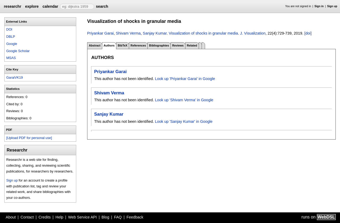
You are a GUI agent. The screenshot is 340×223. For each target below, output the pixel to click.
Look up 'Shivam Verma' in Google (184, 100)
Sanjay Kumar (155, 33)
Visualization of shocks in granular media (203, 33)
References (138, 45)
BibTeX (122, 45)
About (11, 217)
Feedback (134, 217)
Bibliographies (159, 45)
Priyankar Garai (100, 33)
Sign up (332, 6)
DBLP (10, 37)
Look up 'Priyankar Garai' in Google (185, 79)
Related (192, 45)
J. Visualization (253, 33)
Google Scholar (17, 51)
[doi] (308, 33)
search (102, 6)
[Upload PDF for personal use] (29, 138)
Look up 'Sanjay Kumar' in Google (183, 121)
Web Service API (82, 217)
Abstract (94, 45)
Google (11, 44)
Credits (45, 217)
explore (32, 6)
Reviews (178, 45)
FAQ (118, 217)
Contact (27, 217)
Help (59, 217)
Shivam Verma (128, 33)
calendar (50, 6)
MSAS (11, 58)
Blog (105, 217)
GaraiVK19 (14, 77)
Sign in (319, 6)
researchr (12, 6)
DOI (9, 29)
